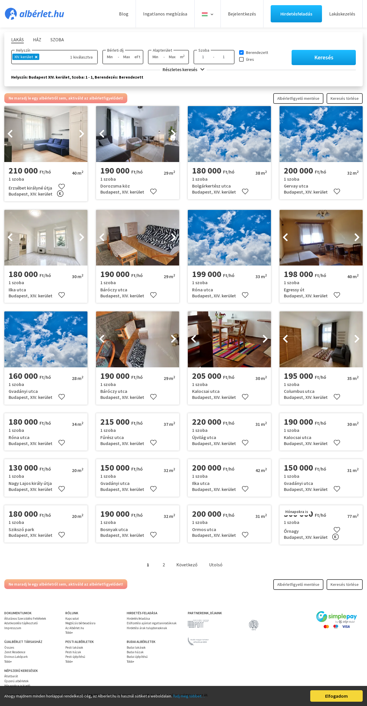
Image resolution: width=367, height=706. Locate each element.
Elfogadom (336, 696)
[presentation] (10, 134)
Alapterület (162, 50)
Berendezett (257, 52)
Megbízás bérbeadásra (80, 623)
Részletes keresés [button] (183, 69)
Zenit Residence (14, 652)
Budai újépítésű (137, 657)
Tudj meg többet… (189, 696)
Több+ (69, 633)
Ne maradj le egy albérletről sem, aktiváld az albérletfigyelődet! (66, 98)
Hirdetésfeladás (296, 14)
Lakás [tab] (17, 39)
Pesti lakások (74, 647)
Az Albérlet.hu (74, 628)
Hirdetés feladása (138, 619)
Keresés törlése (345, 98)
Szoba (203, 50)
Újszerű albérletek (16, 681)
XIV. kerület (25, 56)
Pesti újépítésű (75, 657)
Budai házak (135, 652)
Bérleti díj (115, 50)
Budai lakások (136, 647)
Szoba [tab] (57, 39)
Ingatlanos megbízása (165, 14)
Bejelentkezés (242, 14)
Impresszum (12, 628)
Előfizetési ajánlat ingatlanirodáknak (152, 623)
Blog (123, 14)
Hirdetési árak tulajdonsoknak (147, 628)
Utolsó (215, 564)
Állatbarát (11, 676)
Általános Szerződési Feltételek (25, 619)
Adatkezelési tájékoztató (21, 623)
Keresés (323, 57)
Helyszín (23, 50)
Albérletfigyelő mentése (298, 98)
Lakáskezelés (342, 14)
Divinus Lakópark (16, 657)
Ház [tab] (37, 39)
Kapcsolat (72, 619)
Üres (250, 59)
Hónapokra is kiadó (17, 686)
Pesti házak (73, 652)
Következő (187, 564)
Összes (9, 647)
